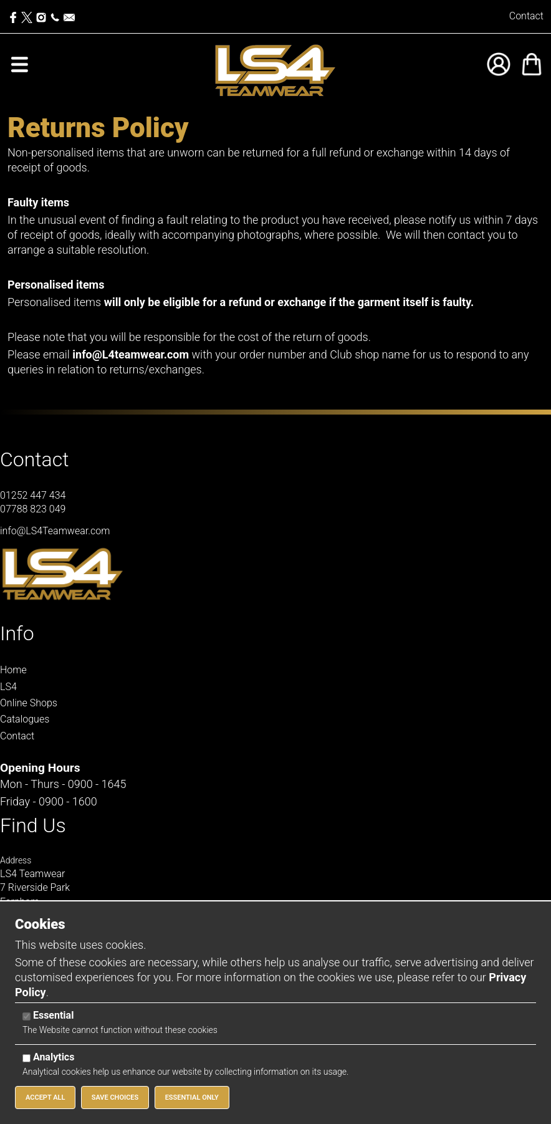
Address (15, 860)
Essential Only (192, 1097)
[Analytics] (26, 1058)
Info (17, 633)
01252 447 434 (32, 495)
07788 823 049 (32, 509)
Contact (526, 16)
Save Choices (115, 1097)
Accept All (45, 1097)
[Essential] (26, 1016)
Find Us (33, 825)
